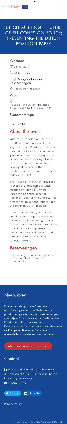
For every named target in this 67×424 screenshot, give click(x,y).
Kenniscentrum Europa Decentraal (26, 326)
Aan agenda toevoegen (27, 79)
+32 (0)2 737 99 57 (20, 378)
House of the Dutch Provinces (29, 104)
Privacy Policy (13, 404)
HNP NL (21, 124)
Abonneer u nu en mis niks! (28, 346)
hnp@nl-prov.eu (18, 383)
